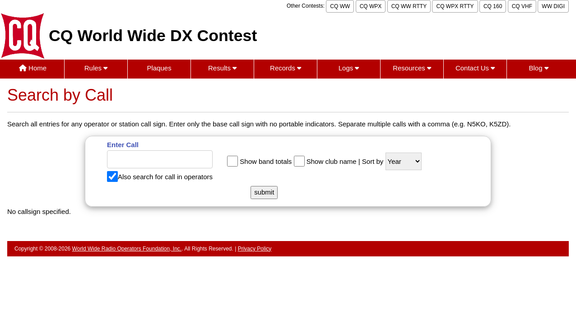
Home (32, 68)
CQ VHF (522, 6)
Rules (96, 68)
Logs (349, 68)
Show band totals (266, 161)
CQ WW (340, 6)
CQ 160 (492, 6)
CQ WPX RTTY (455, 6)
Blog (538, 68)
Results (222, 68)
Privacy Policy (255, 249)
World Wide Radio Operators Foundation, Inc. (127, 249)
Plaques (159, 68)
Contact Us (475, 68)
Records (285, 68)
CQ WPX (371, 6)
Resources (412, 68)
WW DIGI (553, 6)
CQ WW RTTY (409, 6)
